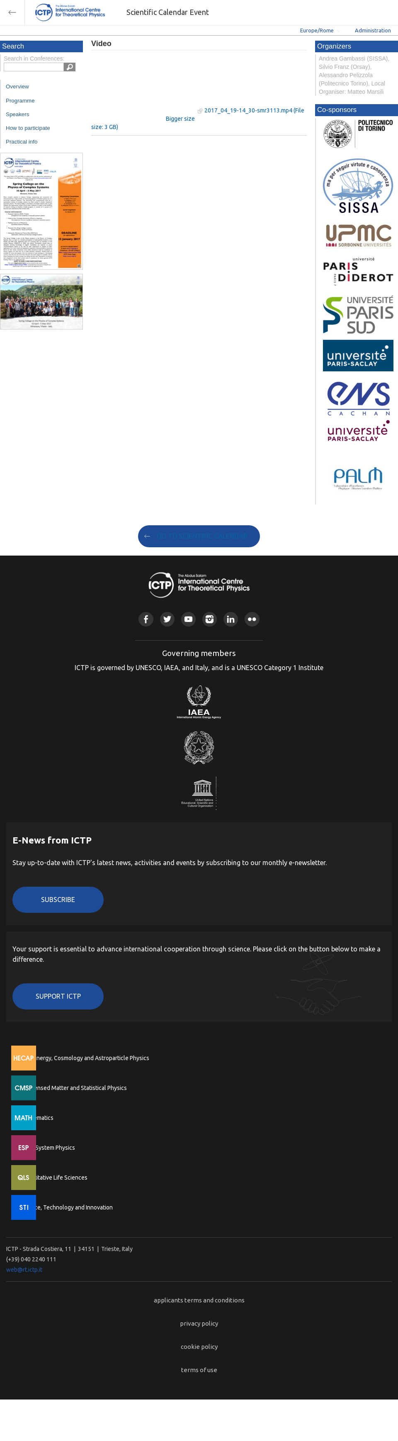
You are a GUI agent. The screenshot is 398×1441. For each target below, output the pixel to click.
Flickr (252, 619)
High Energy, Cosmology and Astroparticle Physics (84, 1058)
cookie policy (199, 1346)
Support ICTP (58, 996)
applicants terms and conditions (199, 1300)
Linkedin (230, 619)
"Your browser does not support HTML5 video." (143, 86)
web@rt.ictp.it (24, 1269)
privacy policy (199, 1323)
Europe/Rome (317, 30)
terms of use (199, 1369)
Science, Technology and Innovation (66, 1207)
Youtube (188, 619)
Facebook (145, 619)
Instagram (209, 619)
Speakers (17, 114)
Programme (20, 101)
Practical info (21, 142)
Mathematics (36, 1117)
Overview (17, 86)
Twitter (167, 619)
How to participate (28, 128)
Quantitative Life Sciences (53, 1177)
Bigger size (180, 118)
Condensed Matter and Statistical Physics (73, 1088)
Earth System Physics (47, 1147)
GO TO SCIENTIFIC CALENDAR (202, 536)
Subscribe (58, 899)
